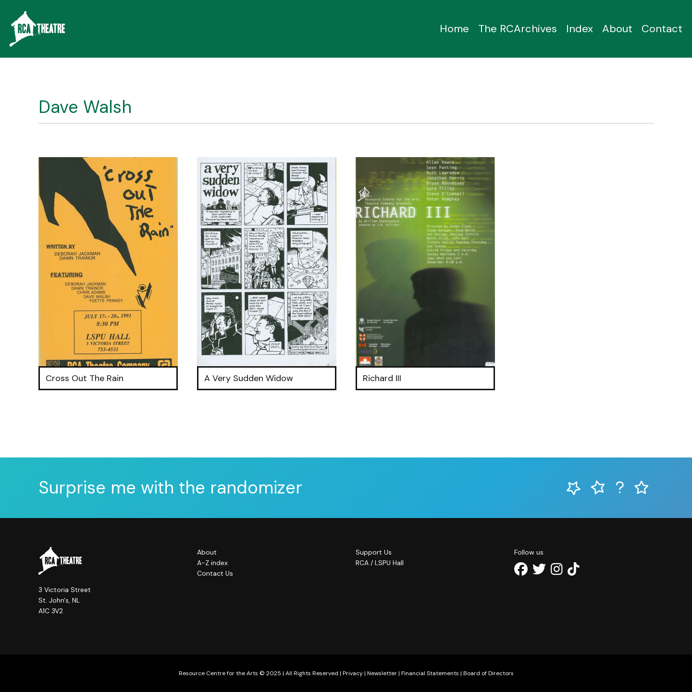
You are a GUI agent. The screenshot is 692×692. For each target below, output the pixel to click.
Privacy (353, 673)
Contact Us (215, 573)
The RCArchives (517, 29)
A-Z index (212, 562)
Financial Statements (430, 673)
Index (579, 29)
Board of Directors (488, 673)
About (617, 29)
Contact (662, 29)
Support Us (374, 552)
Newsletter (382, 673)
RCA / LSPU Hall (380, 562)
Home (454, 29)
